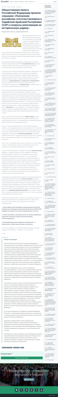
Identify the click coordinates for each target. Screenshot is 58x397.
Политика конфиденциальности (34, 395)
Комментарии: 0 (19, 6)
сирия (22, 347)
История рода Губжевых (52, 339)
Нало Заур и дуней (51, 135)
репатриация (16, 347)
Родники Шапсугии (51, 198)
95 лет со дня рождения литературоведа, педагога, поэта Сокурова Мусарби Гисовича (50, 114)
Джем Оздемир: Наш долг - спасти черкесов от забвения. (50, 83)
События (11, 395)
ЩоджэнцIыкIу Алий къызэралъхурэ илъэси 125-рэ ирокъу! (50, 99)
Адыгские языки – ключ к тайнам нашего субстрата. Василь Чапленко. (50, 343)
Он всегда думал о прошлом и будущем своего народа (49, 143)
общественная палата (7, 347)
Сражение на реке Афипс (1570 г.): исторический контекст (50, 263)
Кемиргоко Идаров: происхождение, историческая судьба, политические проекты (50, 278)
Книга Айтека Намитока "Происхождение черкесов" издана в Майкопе (50, 229)
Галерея (20, 395)
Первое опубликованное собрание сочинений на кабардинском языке (50, 335)
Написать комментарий (21, 358)
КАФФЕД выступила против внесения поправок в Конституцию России (50, 94)
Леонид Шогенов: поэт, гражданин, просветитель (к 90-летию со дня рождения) (50, 104)
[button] (34, 2)
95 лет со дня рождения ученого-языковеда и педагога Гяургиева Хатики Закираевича (50, 109)
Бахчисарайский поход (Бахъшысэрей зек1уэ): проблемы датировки (50, 289)
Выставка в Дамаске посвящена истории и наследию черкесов (50, 65)
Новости (8, 6)
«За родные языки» (51, 211)
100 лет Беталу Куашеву (52, 176)
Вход (55, 1)
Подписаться (29, 379)
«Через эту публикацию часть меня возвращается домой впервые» (50, 88)
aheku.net (5, 237)
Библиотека (15, 395)
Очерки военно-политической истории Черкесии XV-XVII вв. (49, 248)
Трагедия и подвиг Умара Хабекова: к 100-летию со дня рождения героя (50, 40)
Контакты (24, 395)
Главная (2, 395)
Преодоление (50, 28)
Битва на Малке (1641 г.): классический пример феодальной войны (50, 253)
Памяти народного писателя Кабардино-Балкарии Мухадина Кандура (50, 125)
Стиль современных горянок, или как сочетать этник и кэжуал (50, 152)
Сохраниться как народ (52, 79)
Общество (13, 6)
